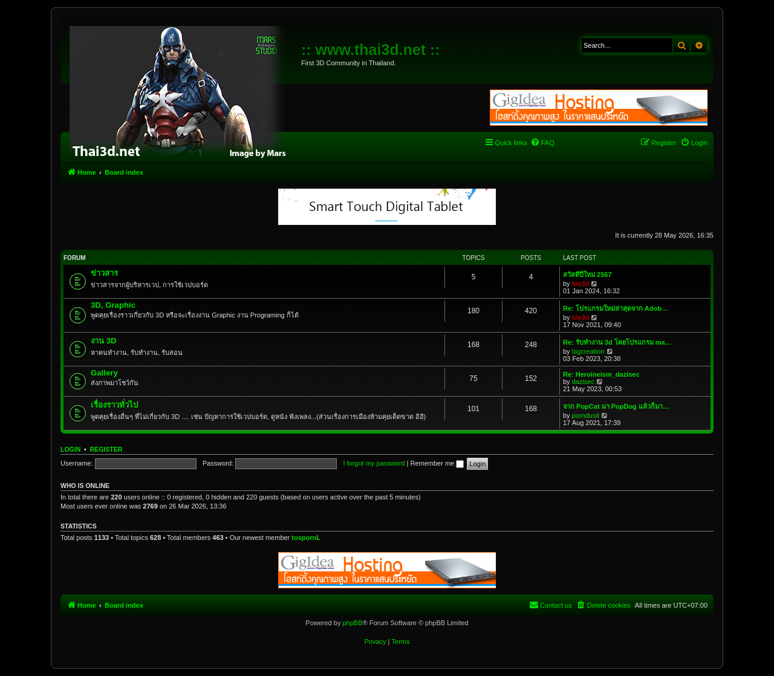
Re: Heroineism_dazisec (601, 374)
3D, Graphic (113, 305)
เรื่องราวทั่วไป (114, 404)
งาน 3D (104, 340)
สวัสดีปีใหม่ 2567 (587, 274)
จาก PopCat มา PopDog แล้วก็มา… (616, 406)
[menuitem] (542, 142)
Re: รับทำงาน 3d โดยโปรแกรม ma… (617, 342)
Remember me (437, 463)
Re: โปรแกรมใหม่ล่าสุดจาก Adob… (615, 308)
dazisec (583, 381)
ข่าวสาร (104, 273)
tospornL (305, 537)
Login (70, 449)
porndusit (585, 415)
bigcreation (588, 351)
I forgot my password (374, 463)
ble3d (581, 283)
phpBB (352, 622)
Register (106, 449)
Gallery (104, 372)
